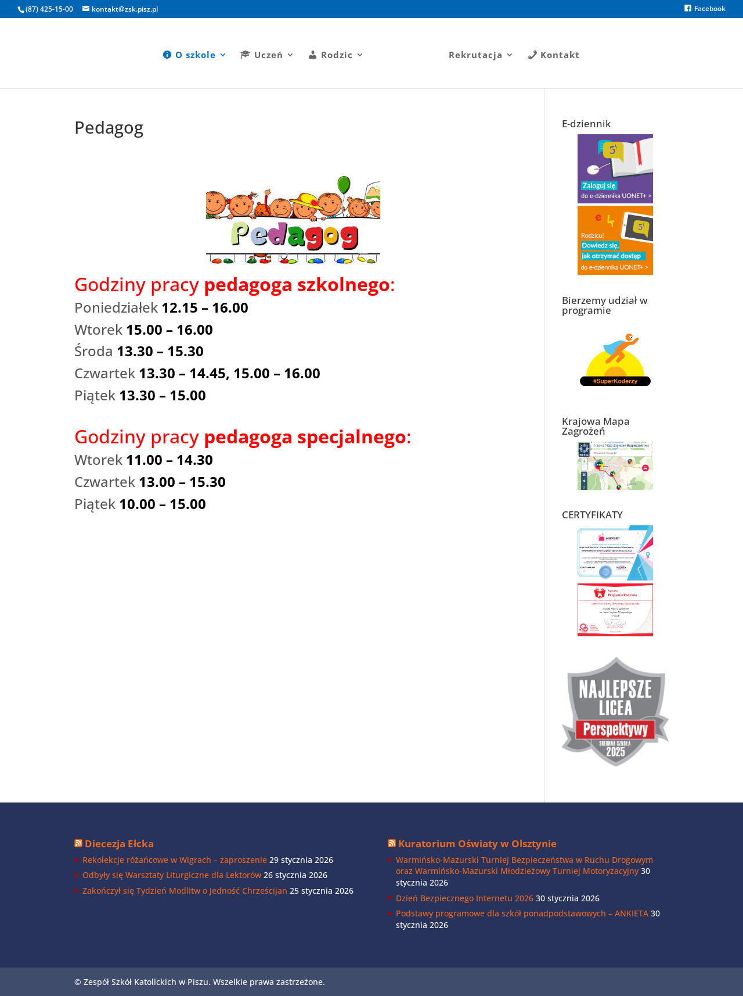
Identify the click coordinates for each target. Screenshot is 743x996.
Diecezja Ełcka (119, 843)
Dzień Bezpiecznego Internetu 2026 (464, 898)
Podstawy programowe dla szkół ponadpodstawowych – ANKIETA (522, 913)
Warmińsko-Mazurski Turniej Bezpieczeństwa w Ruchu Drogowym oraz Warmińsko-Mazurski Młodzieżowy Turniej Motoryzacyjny (524, 865)
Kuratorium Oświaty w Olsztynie (477, 843)
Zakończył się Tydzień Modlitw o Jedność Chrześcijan (184, 890)
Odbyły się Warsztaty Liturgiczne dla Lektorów (171, 874)
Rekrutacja (472, 51)
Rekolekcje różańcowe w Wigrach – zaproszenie (174, 859)
